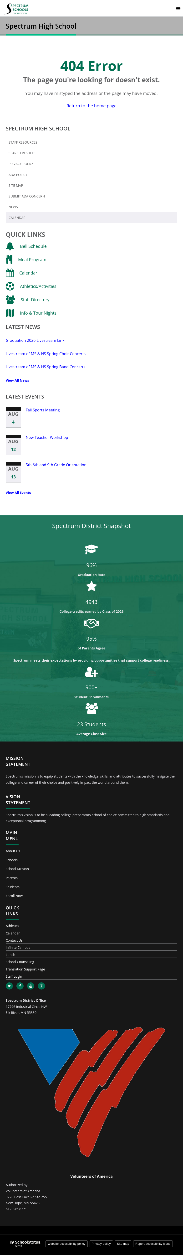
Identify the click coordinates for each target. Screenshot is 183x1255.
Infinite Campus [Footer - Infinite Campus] (18, 947)
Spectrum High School (38, 128)
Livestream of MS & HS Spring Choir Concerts (46, 353)
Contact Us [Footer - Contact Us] (14, 940)
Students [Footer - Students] (13, 887)
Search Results (22, 153)
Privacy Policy (21, 163)
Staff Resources (23, 142)
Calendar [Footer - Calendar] (13, 933)
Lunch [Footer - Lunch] (10, 954)
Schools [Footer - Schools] (12, 860)
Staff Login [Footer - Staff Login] (14, 976)
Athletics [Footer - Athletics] (12, 925)
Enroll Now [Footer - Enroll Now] (14, 895)
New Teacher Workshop (47, 437)
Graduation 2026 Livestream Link (35, 340)
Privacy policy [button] (101, 1243)
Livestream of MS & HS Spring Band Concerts (45, 366)
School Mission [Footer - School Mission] (17, 868)
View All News (17, 380)
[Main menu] (178, 8)
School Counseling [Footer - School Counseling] (20, 961)
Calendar (17, 217)
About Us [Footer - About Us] (13, 851)
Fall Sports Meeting (43, 410)
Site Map (16, 185)
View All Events (18, 492)
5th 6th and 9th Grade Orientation (56, 464)
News (13, 207)
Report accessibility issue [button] (153, 1243)
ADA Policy (18, 174)
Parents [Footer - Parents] (12, 878)
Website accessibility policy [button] (67, 1243)
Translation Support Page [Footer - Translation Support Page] (25, 969)
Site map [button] (123, 1243)
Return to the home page (91, 106)
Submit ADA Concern (27, 196)
